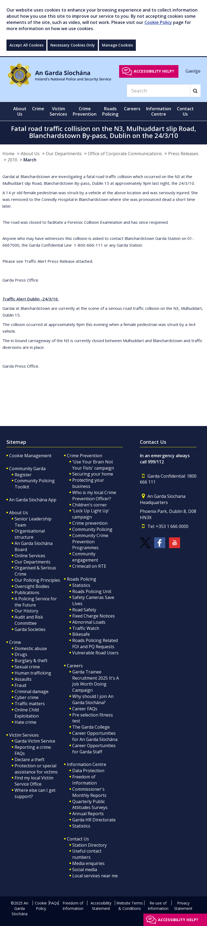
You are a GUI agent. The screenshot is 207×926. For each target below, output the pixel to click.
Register (23, 475)
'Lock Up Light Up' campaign (90, 514)
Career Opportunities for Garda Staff (94, 749)
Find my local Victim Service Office (34, 781)
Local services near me (95, 876)
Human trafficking (33, 673)
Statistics (81, 585)
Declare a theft (29, 759)
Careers (75, 666)
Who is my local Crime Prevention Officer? (94, 495)
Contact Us (78, 839)
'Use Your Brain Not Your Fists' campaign (93, 465)
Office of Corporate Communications (125, 154)
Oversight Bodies (32, 586)
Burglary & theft (31, 661)
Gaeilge (193, 71)
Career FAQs (84, 709)
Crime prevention (90, 523)
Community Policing (92, 529)
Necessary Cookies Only (72, 45)
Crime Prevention (84, 456)
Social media (84, 869)
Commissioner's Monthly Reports (89, 792)
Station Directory (89, 845)
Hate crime (25, 722)
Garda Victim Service (35, 741)
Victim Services (24, 735)
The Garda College (91, 727)
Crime (15, 642)
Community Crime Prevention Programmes (90, 542)
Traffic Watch (85, 628)
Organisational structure (30, 534)
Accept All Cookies (26, 45)
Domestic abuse (31, 648)
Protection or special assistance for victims (36, 769)
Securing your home (92, 474)
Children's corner (89, 505)
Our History (26, 611)
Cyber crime (27, 697)
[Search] (158, 90)
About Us (30, 154)
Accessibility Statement (101, 905)
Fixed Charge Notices (93, 616)
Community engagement (85, 557)
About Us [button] (19, 111)
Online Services (30, 556)
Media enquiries (88, 863)
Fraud (20, 685)
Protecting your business (88, 483)
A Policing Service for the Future (36, 602)
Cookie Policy (158, 22)
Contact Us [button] (185, 111)
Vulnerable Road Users (95, 653)
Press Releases (183, 154)
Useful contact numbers (86, 854)
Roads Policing (81, 579)
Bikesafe (81, 634)
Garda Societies (30, 629)
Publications (27, 592)
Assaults (23, 679)
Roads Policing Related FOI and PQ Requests (95, 643)
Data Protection (88, 771)
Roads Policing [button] (110, 111)
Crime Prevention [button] (84, 111)
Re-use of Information (158, 905)
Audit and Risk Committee (29, 620)
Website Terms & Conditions (129, 905)
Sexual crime (27, 667)
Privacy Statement (183, 905)
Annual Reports (88, 814)
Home (8, 154)
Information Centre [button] (158, 111)
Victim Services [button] (58, 111)
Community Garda (27, 468)
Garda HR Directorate (94, 820)
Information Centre (86, 764)
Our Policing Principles (37, 580)
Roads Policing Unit (91, 591)
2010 (12, 160)
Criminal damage (32, 691)
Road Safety (84, 610)
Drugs (21, 654)
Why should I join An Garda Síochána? (92, 699)
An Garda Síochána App (32, 500)
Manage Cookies (117, 45)
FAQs (53, 903)
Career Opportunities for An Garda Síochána (95, 736)
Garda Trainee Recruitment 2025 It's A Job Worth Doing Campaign (95, 681)
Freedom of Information (84, 780)
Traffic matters (30, 704)
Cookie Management (30, 456)
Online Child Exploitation (27, 713)
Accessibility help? (154, 71)
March (29, 160)
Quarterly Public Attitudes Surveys (90, 805)
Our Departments (64, 154)
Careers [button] (132, 109)
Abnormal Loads (88, 622)
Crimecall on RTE (89, 566)
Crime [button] (38, 109)
